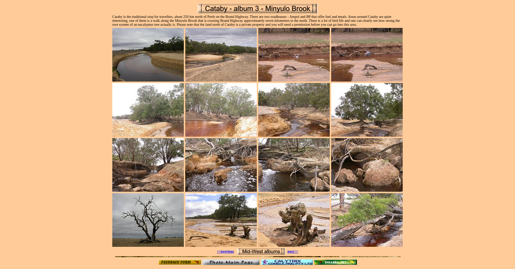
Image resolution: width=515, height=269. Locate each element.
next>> (293, 251)
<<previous (225, 251)
